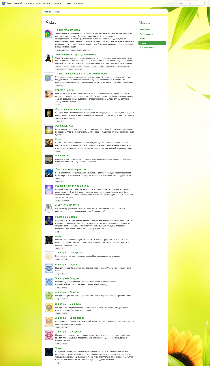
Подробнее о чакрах (66, 217)
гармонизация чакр (62, 50)
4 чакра (79, 66)
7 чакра (101, 66)
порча (58, 165)
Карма (58, 139)
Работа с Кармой (64, 90)
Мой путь (29, 3)
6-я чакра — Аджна (66, 264)
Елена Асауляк (12, 3)
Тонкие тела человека (67, 30)
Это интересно (147, 47)
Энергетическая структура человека (75, 54)
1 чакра (58, 66)
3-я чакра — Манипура (68, 304)
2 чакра (65, 66)
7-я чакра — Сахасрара (68, 252)
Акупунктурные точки (67, 205)
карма (73, 50)
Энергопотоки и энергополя (70, 169)
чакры (79, 50)
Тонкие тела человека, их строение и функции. (81, 73)
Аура (58, 236)
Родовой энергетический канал (72, 185)
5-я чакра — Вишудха (67, 278)
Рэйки (142, 38)
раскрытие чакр (61, 69)
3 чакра (72, 66)
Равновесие (62, 155)
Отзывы (67, 3)
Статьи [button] (57, 3)
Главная (47, 12)
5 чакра (87, 66)
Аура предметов (64, 125)
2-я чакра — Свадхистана (69, 317)
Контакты (78, 3)
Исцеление (145, 29)
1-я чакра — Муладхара (68, 331)
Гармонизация (146, 34)
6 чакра (93, 66)
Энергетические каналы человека (74, 109)
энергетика (86, 50)
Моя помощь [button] (43, 3)
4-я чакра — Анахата (67, 292)
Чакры (58, 348)
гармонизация (110, 66)
